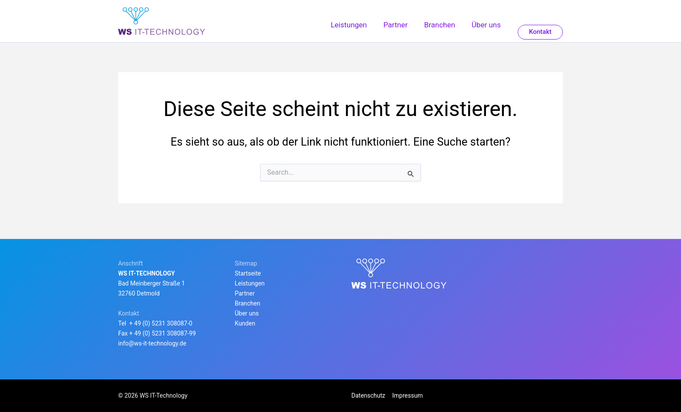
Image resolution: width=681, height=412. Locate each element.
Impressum (406, 395)
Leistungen (250, 283)
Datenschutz (368, 395)
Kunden (245, 323)
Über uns (247, 313)
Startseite (248, 273)
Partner (245, 293)
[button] (540, 34)
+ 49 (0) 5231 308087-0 (160, 323)
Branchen (248, 303)
